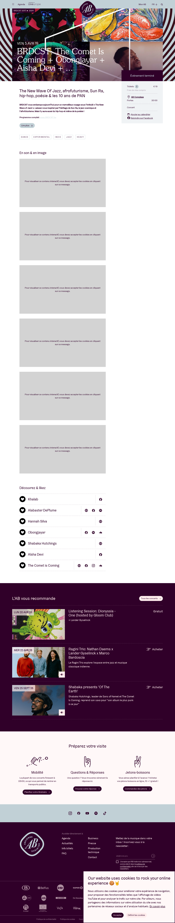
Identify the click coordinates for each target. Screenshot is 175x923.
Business (93, 838)
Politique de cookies (67, 919)
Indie (58, 137)
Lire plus (27, 125)
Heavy (80, 137)
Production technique (94, 850)
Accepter (117, 915)
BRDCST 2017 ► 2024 (24, 10)
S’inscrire (153, 856)
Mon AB (142, 4)
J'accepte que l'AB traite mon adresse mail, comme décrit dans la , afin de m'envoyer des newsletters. (136, 865)
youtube (87, 813)
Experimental (42, 137)
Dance (24, 137)
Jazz (69, 137)
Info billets (67, 848)
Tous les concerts (151, 598)
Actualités (67, 843)
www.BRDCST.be (48, 117)
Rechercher (162, 4)
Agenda (21, 4)
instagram (70, 813)
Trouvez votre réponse (87, 788)
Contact (92, 857)
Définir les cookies (136, 915)
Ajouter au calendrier (138, 114)
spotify (96, 813)
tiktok (104, 813)
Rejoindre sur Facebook (140, 118)
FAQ (64, 853)
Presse (92, 843)
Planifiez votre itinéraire (37, 792)
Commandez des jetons (137, 788)
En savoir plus (157, 906)
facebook (78, 813)
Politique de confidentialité (46, 919)
